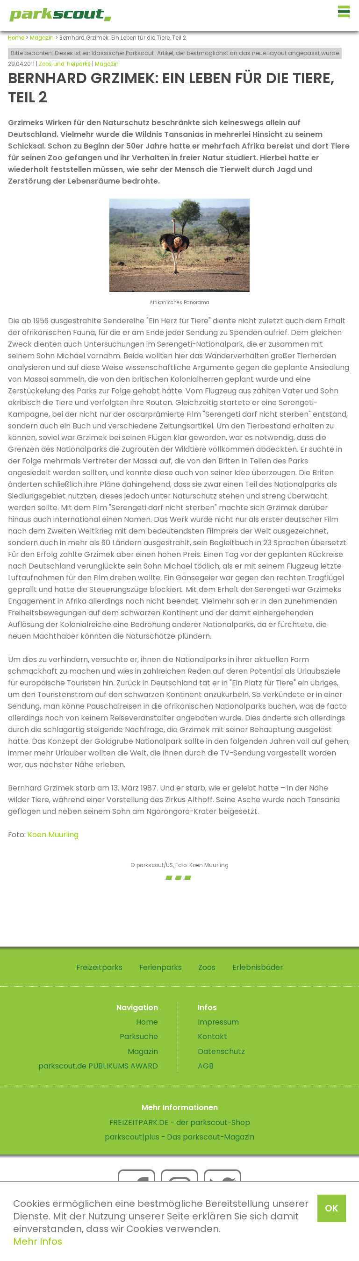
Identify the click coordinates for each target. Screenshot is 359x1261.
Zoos (206, 967)
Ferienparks (160, 967)
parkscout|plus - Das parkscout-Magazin (179, 1137)
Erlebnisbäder (257, 967)
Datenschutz (221, 1051)
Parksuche (139, 1036)
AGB (206, 1066)
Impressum (218, 1022)
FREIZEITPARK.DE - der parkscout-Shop (179, 1122)
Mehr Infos (37, 1241)
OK (331, 1208)
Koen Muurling (53, 834)
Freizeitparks (99, 967)
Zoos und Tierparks (65, 64)
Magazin (42, 38)
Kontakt (212, 1036)
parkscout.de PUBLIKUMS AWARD (98, 1066)
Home (16, 38)
